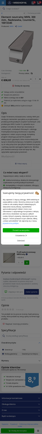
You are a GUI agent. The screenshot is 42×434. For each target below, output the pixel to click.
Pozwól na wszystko (21, 230)
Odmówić (21, 240)
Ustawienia (21, 235)
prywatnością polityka (10, 223)
